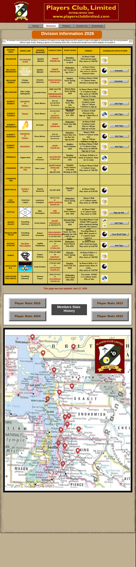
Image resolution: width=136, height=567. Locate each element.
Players (25, 106)
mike (55, 211)
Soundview (25, 101)
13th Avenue (25, 167)
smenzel (55, 69)
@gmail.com (55, 71)
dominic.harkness (55, 80)
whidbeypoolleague (55, 202)
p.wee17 (55, 246)
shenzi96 (55, 221)
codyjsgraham (54, 267)
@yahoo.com (55, 248)
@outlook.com (55, 96)
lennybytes (55, 257)
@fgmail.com (55, 117)
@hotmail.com (54, 223)
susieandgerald (54, 157)
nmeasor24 (55, 115)
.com (58, 148)
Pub (25, 170)
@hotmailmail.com (55, 234)
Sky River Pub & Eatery (25, 244)
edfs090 (55, 146)
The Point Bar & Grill (25, 60)
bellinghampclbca (55, 94)
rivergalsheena (55, 279)
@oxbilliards (55, 213)
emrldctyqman (55, 165)
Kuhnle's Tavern (25, 190)
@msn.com (54, 168)
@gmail (53, 148)
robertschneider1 (54, 232)
